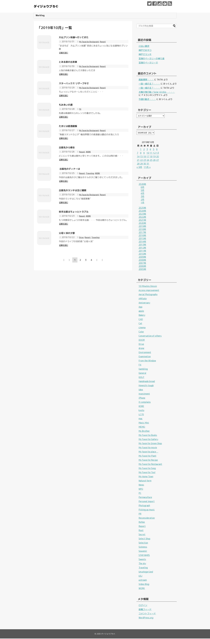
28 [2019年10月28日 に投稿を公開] (138, 164)
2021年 (142, 220)
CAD (141, 319)
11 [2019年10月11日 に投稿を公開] (151, 153)
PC (140, 493)
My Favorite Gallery (148, 439)
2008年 (142, 260)
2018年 (142, 229)
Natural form (145, 481)
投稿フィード (145, 609)
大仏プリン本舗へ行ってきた (80, 37)
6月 (142, 187)
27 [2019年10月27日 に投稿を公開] (157, 160)
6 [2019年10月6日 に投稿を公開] (157, 149)
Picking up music (147, 510)
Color (141, 332)
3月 (142, 196)
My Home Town (146, 477)
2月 (142, 200)
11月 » (147, 167)
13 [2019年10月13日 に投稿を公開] (157, 153)
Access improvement (149, 290)
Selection (143, 543)
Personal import (147, 501)
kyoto (141, 410)
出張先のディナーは (74, 192)
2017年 (142, 232)
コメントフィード (147, 614)
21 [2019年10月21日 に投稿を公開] (138, 160)
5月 (142, 190)
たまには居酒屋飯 (72, 140)
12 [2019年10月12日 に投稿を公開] (154, 153)
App (140, 307)
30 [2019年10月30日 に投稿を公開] (144, 164)
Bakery (142, 315)
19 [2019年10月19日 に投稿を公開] (154, 157)
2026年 (142, 184)
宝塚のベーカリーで (148, 63)
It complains (145, 402)
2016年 (142, 235)
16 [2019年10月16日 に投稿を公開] (144, 157)
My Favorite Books (148, 435)
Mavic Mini (144, 423)
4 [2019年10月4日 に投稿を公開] (150, 149)
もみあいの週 (68, 115)
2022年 (142, 217)
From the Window (147, 361)
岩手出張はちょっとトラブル (80, 243)
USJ (140, 576)
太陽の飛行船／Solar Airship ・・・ (157, 92)
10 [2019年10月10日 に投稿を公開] (148, 153)
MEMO (142, 427)
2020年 (142, 223)
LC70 (141, 414)
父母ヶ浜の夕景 (70, 269)
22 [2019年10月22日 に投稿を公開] (141, 160)
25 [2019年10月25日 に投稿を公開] (151, 160)
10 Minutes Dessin (148, 286)
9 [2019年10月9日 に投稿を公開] (144, 153)
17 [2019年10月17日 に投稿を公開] (148, 157)
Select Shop (144, 539)
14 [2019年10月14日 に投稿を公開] (138, 157)
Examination (145, 357)
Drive (82, 274)
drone (141, 348)
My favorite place (148, 452)
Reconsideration (147, 518)
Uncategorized (146, 572)
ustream (143, 580)
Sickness (143, 547)
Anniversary (144, 303)
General (142, 373)
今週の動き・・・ (147, 99)
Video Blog (144, 584)
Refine (142, 522)
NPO (141, 489)
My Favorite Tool (147, 472)
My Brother (144, 431)
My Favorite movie (148, 448)
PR (140, 514)
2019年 (142, 226)
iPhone (142, 398)
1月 (142, 203)
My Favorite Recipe (148, 460)
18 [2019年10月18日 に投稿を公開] (151, 157)
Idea (141, 390)
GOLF (141, 377)
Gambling (143, 369)
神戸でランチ (145, 54)
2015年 (142, 239)
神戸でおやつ (145, 50)
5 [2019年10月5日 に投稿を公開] (153, 149)
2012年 (142, 248)
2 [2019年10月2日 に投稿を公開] (144, 149)
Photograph (144, 506)
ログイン (143, 605)
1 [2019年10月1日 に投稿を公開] (140, 149)
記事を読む (64, 53)
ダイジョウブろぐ (55, 6)
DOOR (142, 340)
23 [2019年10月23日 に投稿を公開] (144, 160)
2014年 (142, 242)
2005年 (142, 269)
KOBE (141, 406)
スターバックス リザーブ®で (80, 89)
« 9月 (139, 167)
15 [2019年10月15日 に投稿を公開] (141, 157)
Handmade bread (147, 381)
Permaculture (145, 497)
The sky (142, 563)
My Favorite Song (147, 468)
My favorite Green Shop (150, 443)
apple (141, 311)
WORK (90, 170)
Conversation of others (150, 336)
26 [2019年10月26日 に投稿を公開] (154, 160)
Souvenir (143, 551)
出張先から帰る (70, 166)
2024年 (142, 211)
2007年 (142, 263)
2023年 (142, 214)
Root (141, 530)
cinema (142, 328)
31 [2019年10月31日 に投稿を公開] (148, 164)
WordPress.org (146, 618)
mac (140, 419)
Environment (145, 352)
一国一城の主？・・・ (149, 84)
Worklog (40, 15)
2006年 (142, 266)
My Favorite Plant (147, 456)
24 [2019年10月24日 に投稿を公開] (148, 160)
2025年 (142, 208)
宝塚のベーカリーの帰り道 (151, 59)
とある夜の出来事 (72, 63)
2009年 (142, 257)
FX (80, 119)
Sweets (142, 559)
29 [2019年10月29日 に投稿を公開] (141, 164)
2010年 (142, 254)
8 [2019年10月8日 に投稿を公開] (140, 153)
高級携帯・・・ (146, 80)
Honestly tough (146, 386)
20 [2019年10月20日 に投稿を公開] (157, 157)
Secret (142, 535)
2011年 (142, 251)
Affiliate (143, 299)
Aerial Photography (148, 294)
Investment (144, 394)
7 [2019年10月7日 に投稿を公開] (137, 153)
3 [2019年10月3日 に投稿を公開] (147, 149)
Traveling (91, 196)
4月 (142, 193)
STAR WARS (144, 555)
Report (107, 42)
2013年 (142, 245)
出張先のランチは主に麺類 (78, 218)
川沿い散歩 (144, 46)
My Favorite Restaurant (91, 42)
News (141, 485)
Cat (140, 323)
